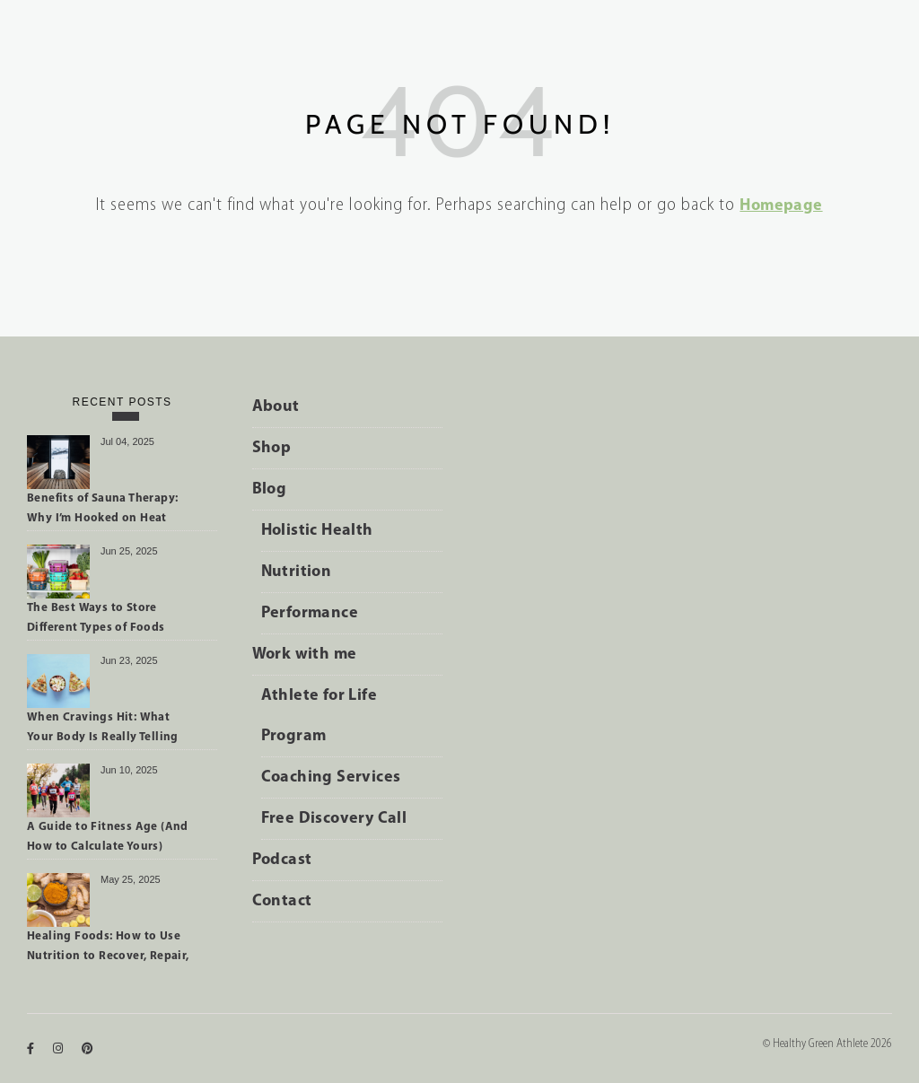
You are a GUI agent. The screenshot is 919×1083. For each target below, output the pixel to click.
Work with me (304, 654)
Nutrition (296, 572)
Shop (272, 448)
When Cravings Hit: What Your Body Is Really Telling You (103, 730)
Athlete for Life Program (319, 716)
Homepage (781, 205)
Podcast (282, 860)
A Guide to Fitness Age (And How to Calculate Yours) (107, 836)
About (276, 406)
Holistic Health (317, 530)
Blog (269, 489)
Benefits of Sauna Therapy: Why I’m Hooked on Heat (102, 508)
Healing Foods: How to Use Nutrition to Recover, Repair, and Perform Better (108, 949)
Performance (309, 613)
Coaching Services (331, 777)
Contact (282, 901)
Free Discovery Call (334, 818)
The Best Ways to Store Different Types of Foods (96, 617)
